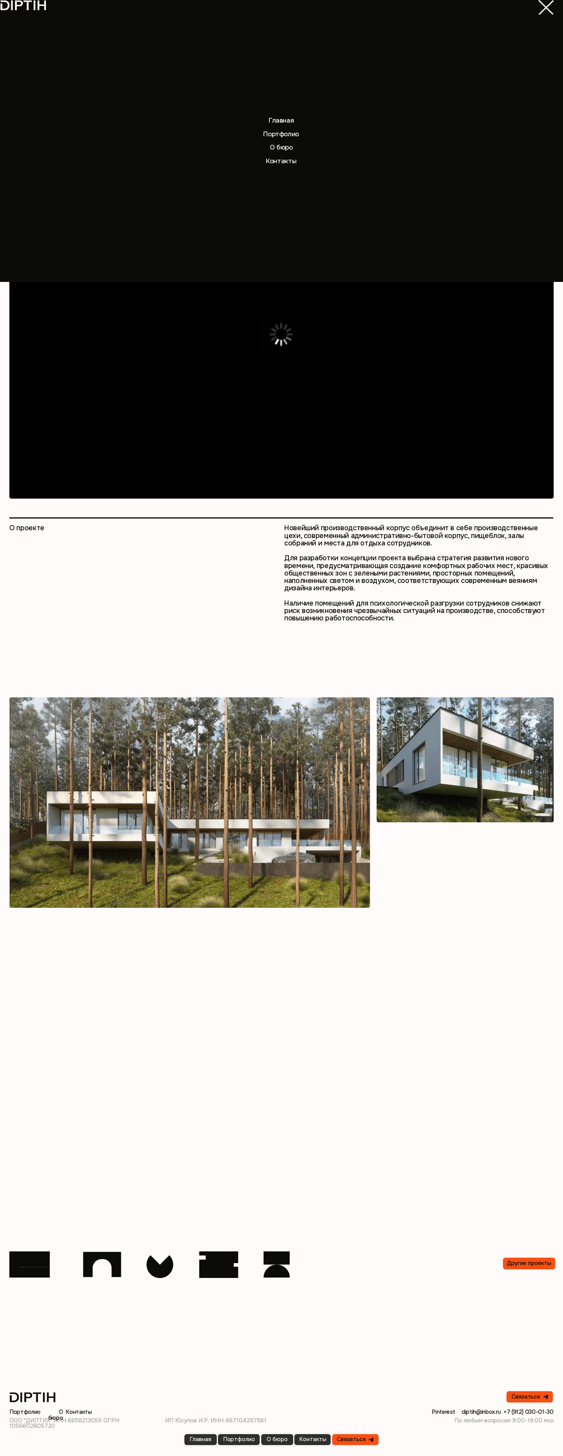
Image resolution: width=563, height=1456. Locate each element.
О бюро (55, 1414)
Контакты (79, 1411)
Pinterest (443, 1411)
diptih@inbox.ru (481, 1411)
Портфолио (25, 1411)
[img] (545, 7)
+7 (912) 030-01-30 (529, 1411)
